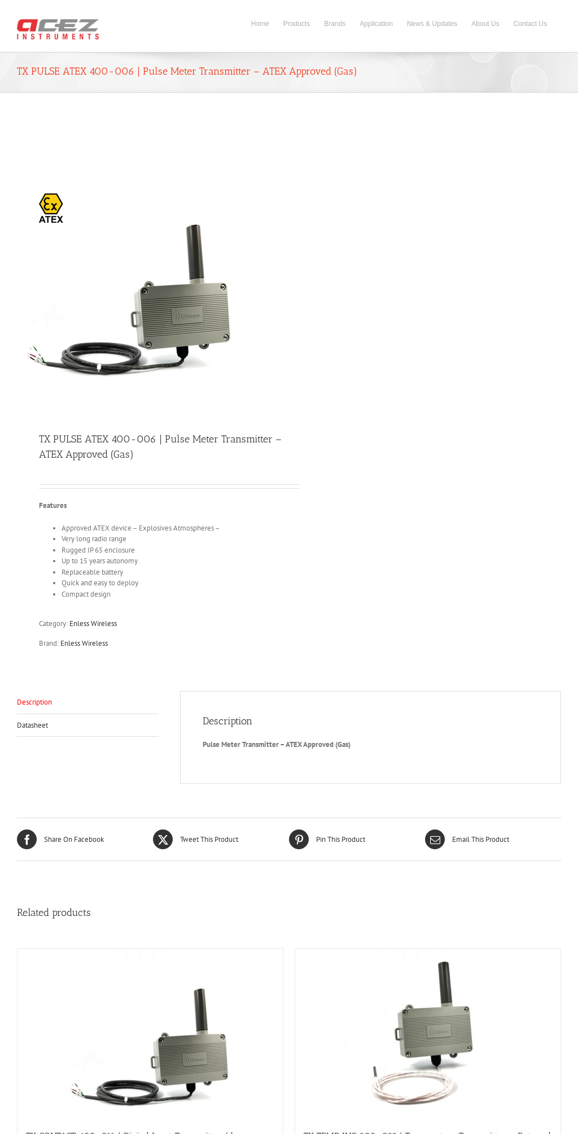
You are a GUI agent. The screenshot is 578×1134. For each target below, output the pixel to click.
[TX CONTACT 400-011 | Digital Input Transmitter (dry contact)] (150, 1033)
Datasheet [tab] (32, 725)
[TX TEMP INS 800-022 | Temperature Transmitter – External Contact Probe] (428, 1033)
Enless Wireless (93, 623)
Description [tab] (34, 702)
